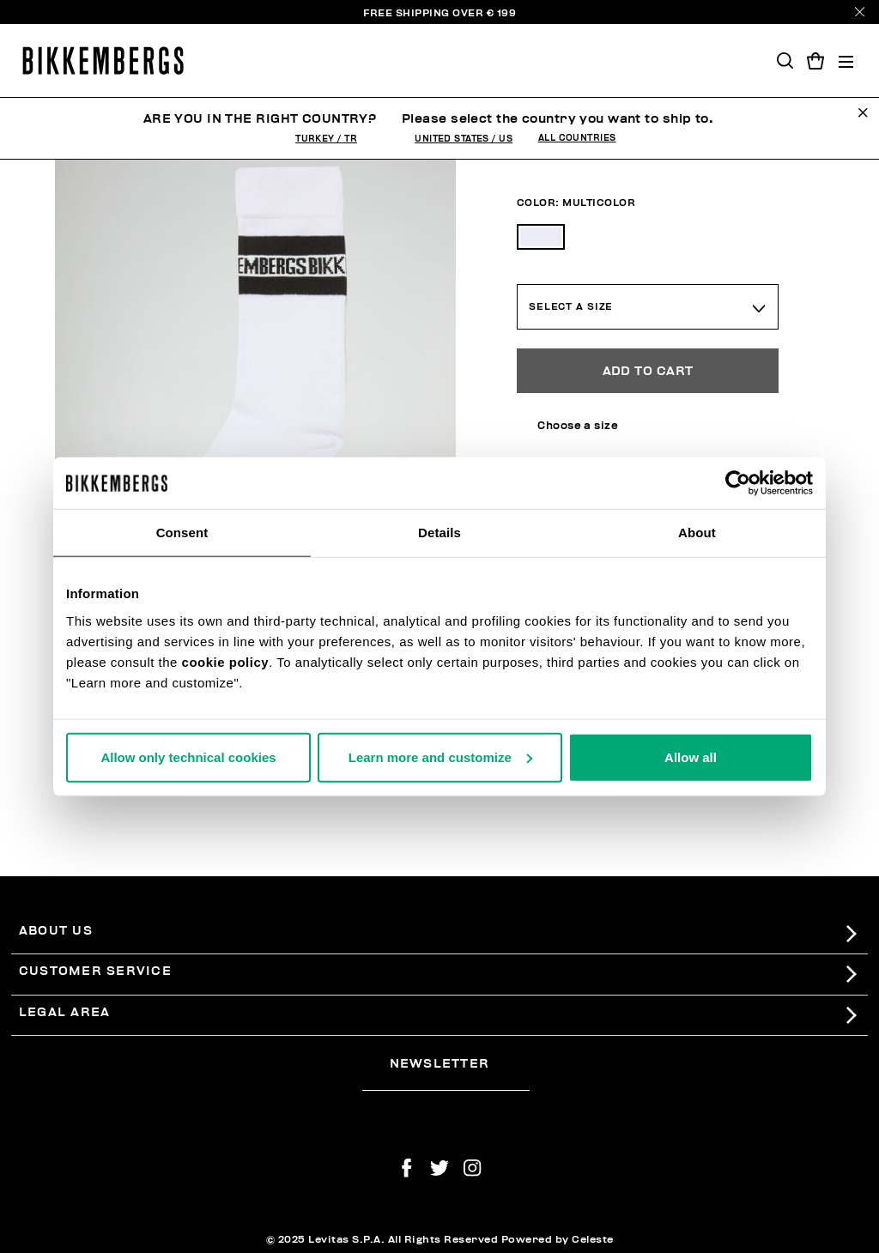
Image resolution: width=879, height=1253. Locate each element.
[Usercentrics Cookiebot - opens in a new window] (738, 483)
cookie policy (226, 661)
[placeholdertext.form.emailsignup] (446, 1085)
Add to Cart (648, 371)
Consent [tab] (182, 532)
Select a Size (571, 307)
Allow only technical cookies (188, 756)
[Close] (860, 11)
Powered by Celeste (557, 1239)
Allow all (690, 756)
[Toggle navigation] (846, 60)
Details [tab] (439, 532)
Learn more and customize (440, 756)
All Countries (577, 138)
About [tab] (697, 532)
